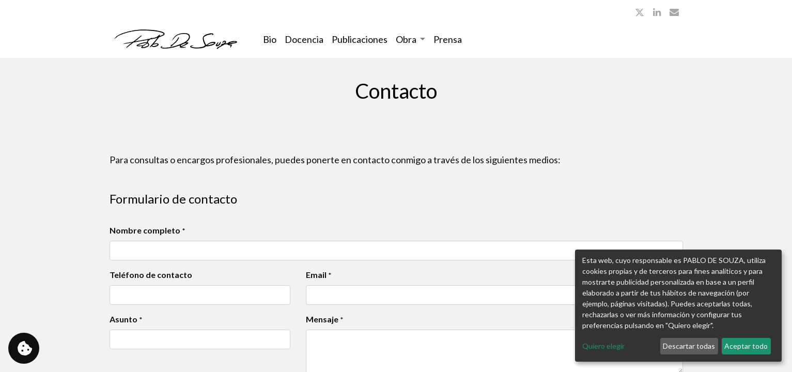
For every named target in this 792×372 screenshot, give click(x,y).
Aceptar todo (746, 346)
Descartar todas (689, 346)
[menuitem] (270, 39)
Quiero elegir (603, 346)
